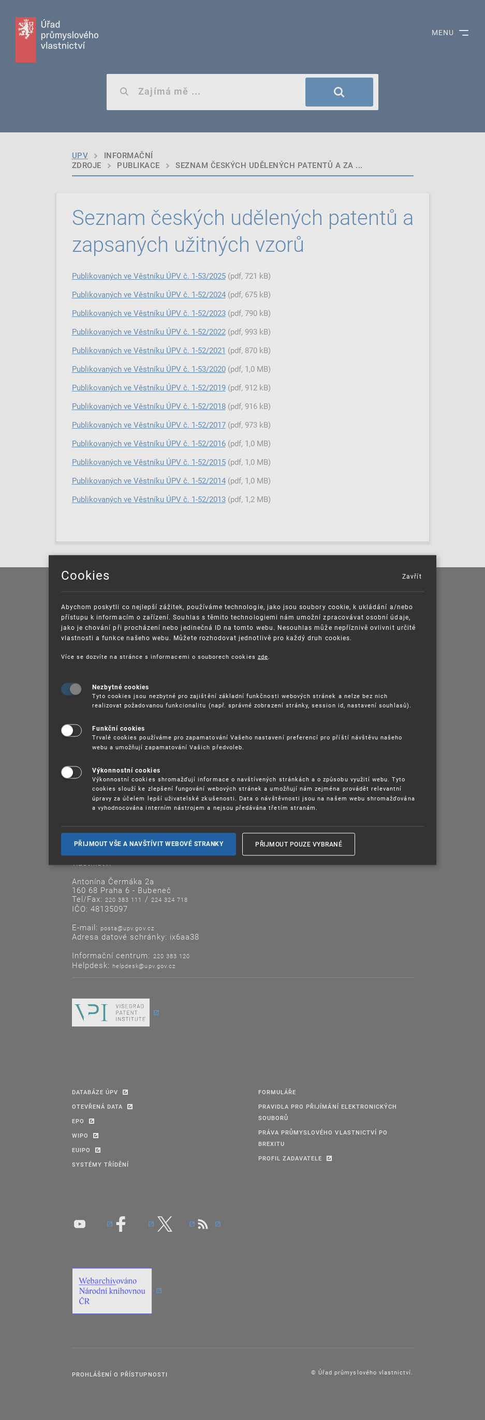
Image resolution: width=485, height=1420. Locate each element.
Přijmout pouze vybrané (298, 844)
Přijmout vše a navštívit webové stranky (149, 844)
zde (263, 656)
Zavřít (411, 576)
